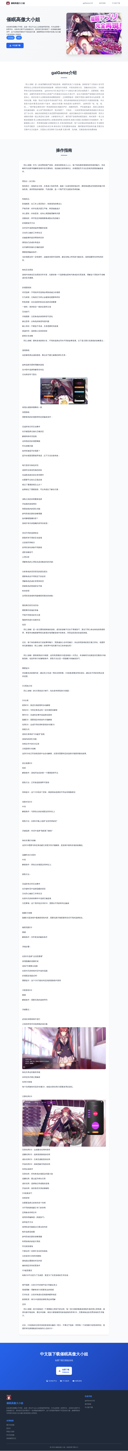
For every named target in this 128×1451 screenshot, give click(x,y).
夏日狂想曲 (10, 1425)
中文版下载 (116, 3)
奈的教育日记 (11, 1439)
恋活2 (8, 1429)
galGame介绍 (88, 3)
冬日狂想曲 (10, 1435)
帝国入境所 (10, 1432)
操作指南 (102, 3)
